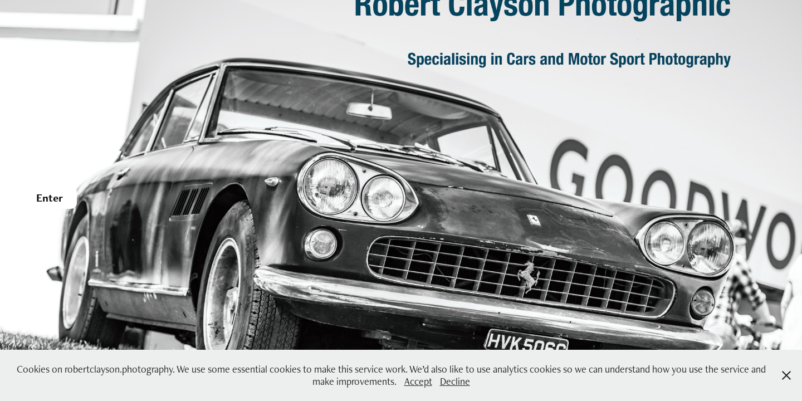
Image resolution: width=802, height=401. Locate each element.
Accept (418, 381)
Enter (49, 197)
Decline (455, 381)
